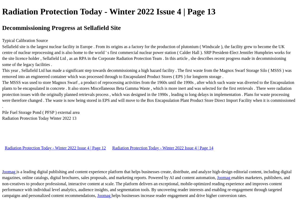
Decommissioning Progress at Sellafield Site (61, 27)
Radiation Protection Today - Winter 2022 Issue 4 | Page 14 (162, 148)
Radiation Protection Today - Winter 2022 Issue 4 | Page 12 (55, 148)
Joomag (9, 171)
